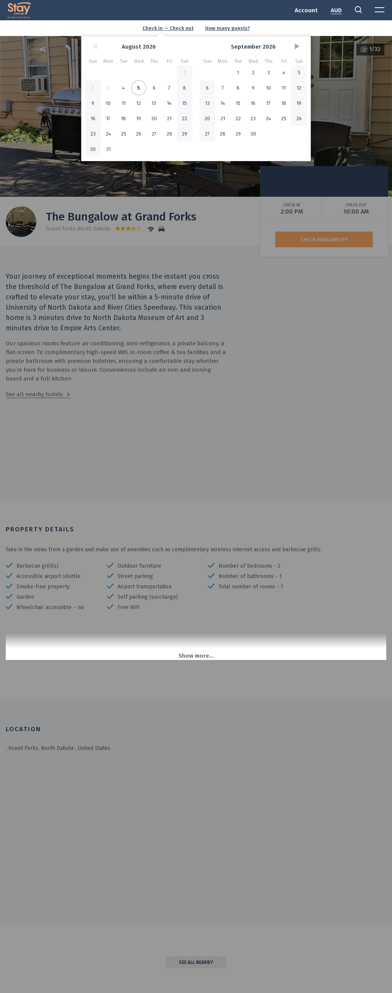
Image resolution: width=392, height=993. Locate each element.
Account (306, 10)
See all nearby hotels (34, 394)
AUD (336, 10)
